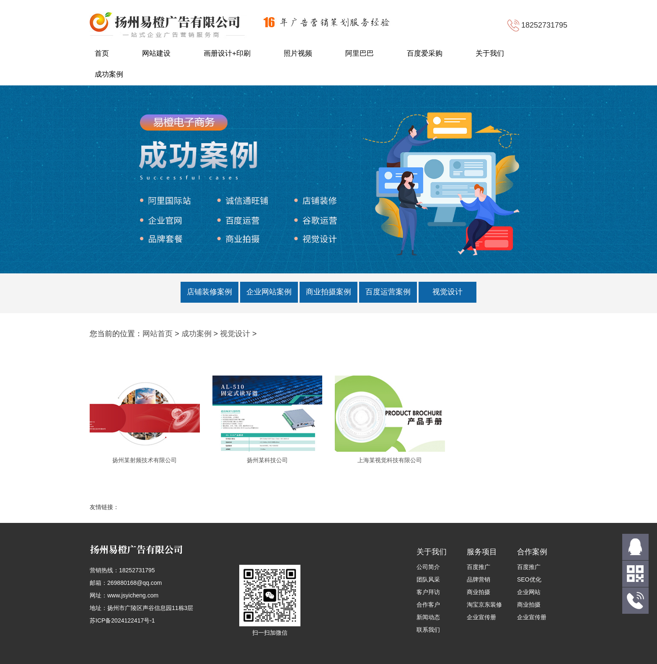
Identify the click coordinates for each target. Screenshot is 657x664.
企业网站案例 (269, 292)
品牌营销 (478, 579)
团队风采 (428, 579)
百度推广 (478, 567)
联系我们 (428, 629)
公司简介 (428, 567)
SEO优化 (529, 579)
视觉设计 (447, 292)
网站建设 (156, 53)
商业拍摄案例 (328, 292)
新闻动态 (428, 617)
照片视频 (298, 53)
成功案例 (109, 74)
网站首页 (157, 333)
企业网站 (529, 592)
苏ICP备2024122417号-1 (122, 620)
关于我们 (490, 53)
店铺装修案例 (209, 292)
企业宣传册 (481, 617)
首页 (102, 53)
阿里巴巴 (359, 53)
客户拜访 (428, 592)
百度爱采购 (424, 53)
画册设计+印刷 (227, 53)
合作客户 (428, 604)
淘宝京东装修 (484, 604)
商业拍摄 (478, 592)
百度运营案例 (388, 292)
